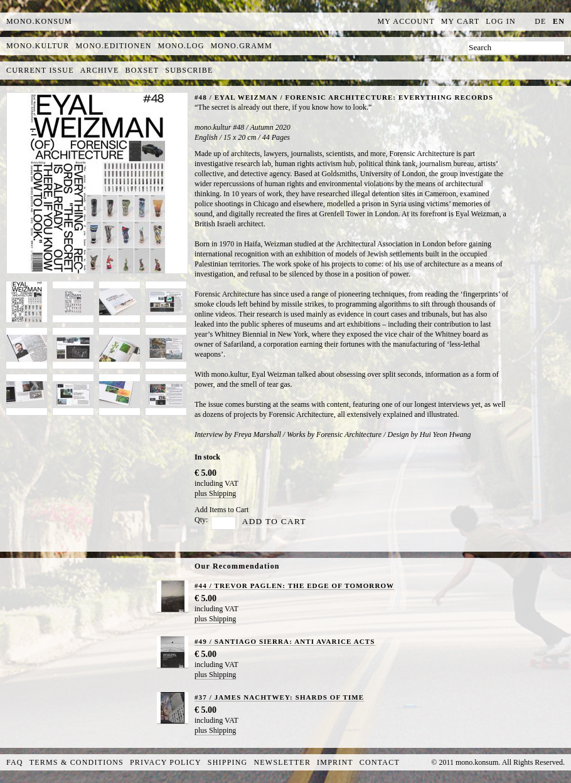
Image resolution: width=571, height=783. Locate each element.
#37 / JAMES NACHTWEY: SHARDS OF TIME (279, 697)
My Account (406, 21)
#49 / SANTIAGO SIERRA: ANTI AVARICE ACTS (285, 641)
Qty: (201, 519)
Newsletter (282, 762)
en (559, 21)
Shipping (228, 762)
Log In (501, 21)
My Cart (460, 21)
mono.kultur (37, 45)
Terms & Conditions (76, 762)
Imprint (335, 762)
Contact (380, 762)
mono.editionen (113, 45)
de (540, 21)
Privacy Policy (165, 762)
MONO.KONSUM (39, 21)
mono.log (181, 45)
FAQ (14, 762)
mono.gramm (241, 45)
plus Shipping (215, 493)
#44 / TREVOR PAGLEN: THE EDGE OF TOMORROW (294, 585)
